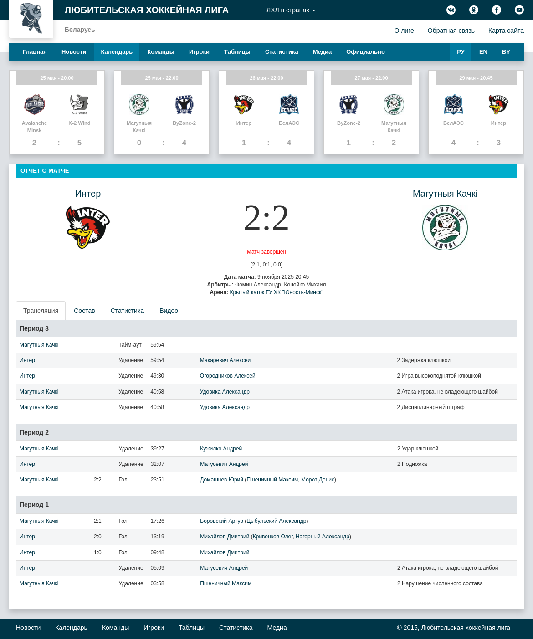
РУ (461, 51)
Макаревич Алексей (225, 360)
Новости (74, 51)
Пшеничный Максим (272, 479)
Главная (35, 51)
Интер (88, 194)
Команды (160, 51)
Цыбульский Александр (276, 521)
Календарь (117, 51)
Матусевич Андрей (224, 464)
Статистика (281, 51)
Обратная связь (451, 30)
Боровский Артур (221, 521)
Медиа (322, 51)
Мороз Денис (317, 479)
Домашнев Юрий (221, 479)
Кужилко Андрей (221, 448)
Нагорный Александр (322, 536)
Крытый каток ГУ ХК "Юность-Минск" (276, 292)
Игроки (199, 51)
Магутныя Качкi (445, 194)
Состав (84, 310)
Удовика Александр (225, 392)
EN (483, 51)
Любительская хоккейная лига (147, 10)
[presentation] (41, 310)
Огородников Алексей (228, 376)
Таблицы (237, 51)
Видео (168, 310)
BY (506, 51)
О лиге (404, 30)
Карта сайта (506, 30)
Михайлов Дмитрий (224, 536)
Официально (365, 51)
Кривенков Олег (272, 536)
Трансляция (40, 310)
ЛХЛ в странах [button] (291, 10)
